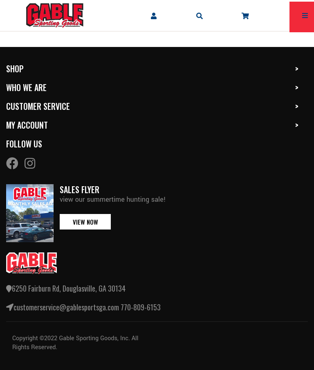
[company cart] (245, 15)
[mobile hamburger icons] (305, 16)
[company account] (153, 15)
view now (85, 221)
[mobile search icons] (199, 15)
